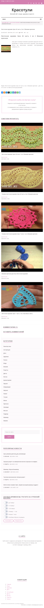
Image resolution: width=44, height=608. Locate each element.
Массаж (5, 410)
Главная (9, 584)
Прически (5, 404)
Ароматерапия (7, 380)
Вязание (17, 22)
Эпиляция (6, 407)
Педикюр (5, 414)
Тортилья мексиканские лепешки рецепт (14, 477)
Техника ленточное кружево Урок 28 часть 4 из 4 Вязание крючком (20, 194)
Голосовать (8, 520)
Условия (29, 604)
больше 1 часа (12, 514)
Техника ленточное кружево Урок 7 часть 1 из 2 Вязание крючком (19, 234)
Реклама (23, 604)
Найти (9, 437)
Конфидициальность (37, 604)
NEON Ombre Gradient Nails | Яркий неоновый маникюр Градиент (20, 485)
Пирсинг (5, 383)
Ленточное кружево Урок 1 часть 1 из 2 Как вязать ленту (17, 313)
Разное (5, 360)
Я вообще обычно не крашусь (17, 517)
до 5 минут (11, 502)
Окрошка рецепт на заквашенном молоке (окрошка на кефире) (20, 461)
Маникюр (5, 417)
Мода (4, 363)
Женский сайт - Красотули (8, 22)
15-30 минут (12, 508)
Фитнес (5, 377)
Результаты (18, 520)
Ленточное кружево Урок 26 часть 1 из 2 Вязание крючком (17, 154)
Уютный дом (6, 350)
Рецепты (5, 370)
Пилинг (5, 393)
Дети (4, 353)
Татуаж (5, 397)
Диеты (5, 373)
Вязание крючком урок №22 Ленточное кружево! (15, 273)
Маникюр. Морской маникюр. (11, 469)
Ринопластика (7, 346)
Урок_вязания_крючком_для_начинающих (14, 454)
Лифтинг (5, 390)
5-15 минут (11, 505)
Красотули (22, 9)
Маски (5, 400)
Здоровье (6, 356)
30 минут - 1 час (13, 511)
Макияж (5, 420)
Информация (6, 387)
